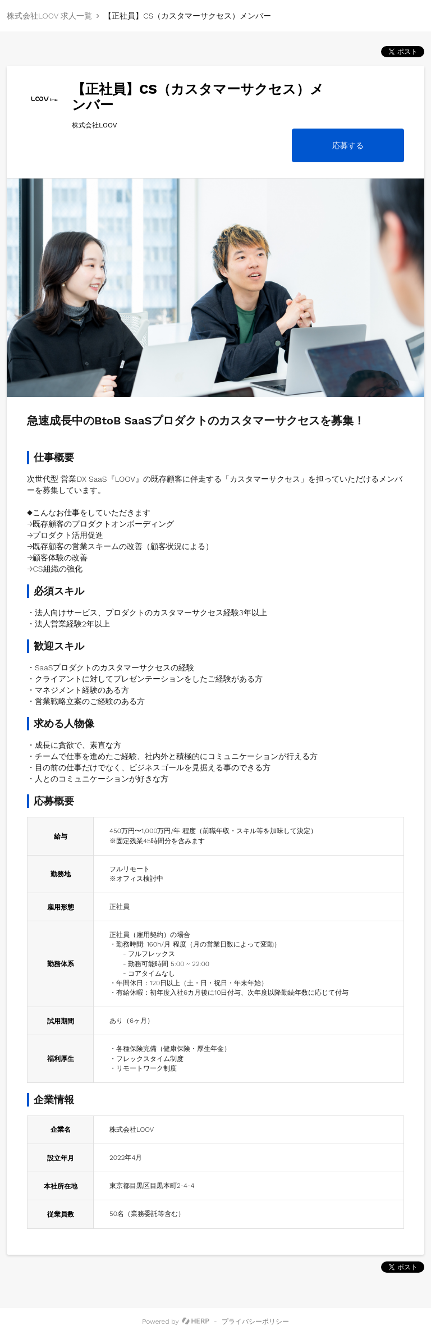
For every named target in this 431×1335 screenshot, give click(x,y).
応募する (348, 145)
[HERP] (195, 1321)
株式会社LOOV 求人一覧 (49, 15)
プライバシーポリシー (255, 1321)
